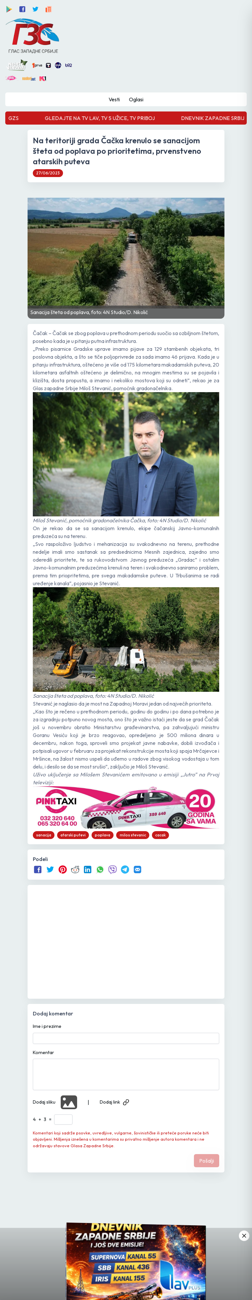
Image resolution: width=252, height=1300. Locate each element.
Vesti (114, 99)
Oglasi (136, 99)
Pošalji (206, 1160)
